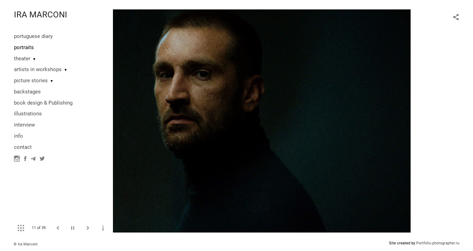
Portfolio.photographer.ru (437, 243)
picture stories (31, 80)
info (18, 136)
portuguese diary (33, 36)
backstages (27, 92)
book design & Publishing (43, 103)
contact (23, 147)
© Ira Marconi (26, 244)
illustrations (28, 114)
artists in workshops (38, 69)
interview (24, 125)
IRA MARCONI (40, 15)
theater (22, 58)
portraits (24, 47)
